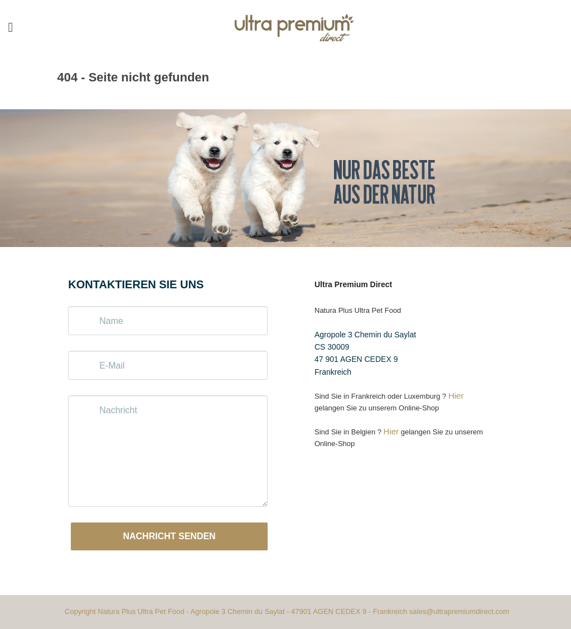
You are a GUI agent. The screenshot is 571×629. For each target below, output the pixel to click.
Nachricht (118, 410)
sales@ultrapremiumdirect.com (459, 611)
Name (111, 321)
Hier (456, 395)
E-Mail (111, 365)
